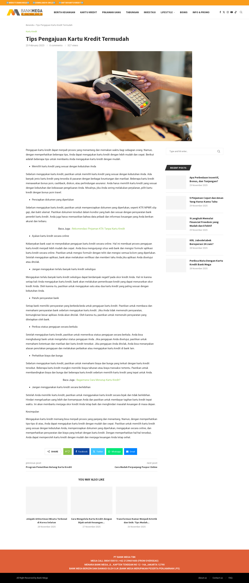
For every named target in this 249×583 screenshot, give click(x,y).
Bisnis (184, 12)
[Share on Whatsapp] (114, 451)
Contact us (218, 578)
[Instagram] (228, 12)
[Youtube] (231, 12)
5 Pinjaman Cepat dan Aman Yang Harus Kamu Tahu (206, 199)
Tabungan (132, 12)
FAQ (230, 578)
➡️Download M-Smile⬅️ (44, 3)
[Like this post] (68, 451)
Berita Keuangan (64, 12)
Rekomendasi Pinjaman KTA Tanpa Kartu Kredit (98, 228)
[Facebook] (220, 12)
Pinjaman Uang (111, 12)
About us (202, 578)
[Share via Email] (130, 451)
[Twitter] (224, 12)
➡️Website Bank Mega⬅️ (17, 3)
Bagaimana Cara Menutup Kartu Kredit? (98, 380)
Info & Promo (201, 12)
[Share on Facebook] (81, 451)
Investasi (150, 12)
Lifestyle (167, 12)
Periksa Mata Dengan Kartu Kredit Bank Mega (206, 262)
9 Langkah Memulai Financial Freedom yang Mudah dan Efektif (204, 222)
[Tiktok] (235, 12)
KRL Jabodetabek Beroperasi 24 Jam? (202, 242)
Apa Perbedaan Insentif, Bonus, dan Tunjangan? (204, 179)
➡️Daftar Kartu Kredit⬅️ (71, 3)
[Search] (241, 12)
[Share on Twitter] (98, 451)
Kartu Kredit (88, 12)
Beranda (30, 25)
